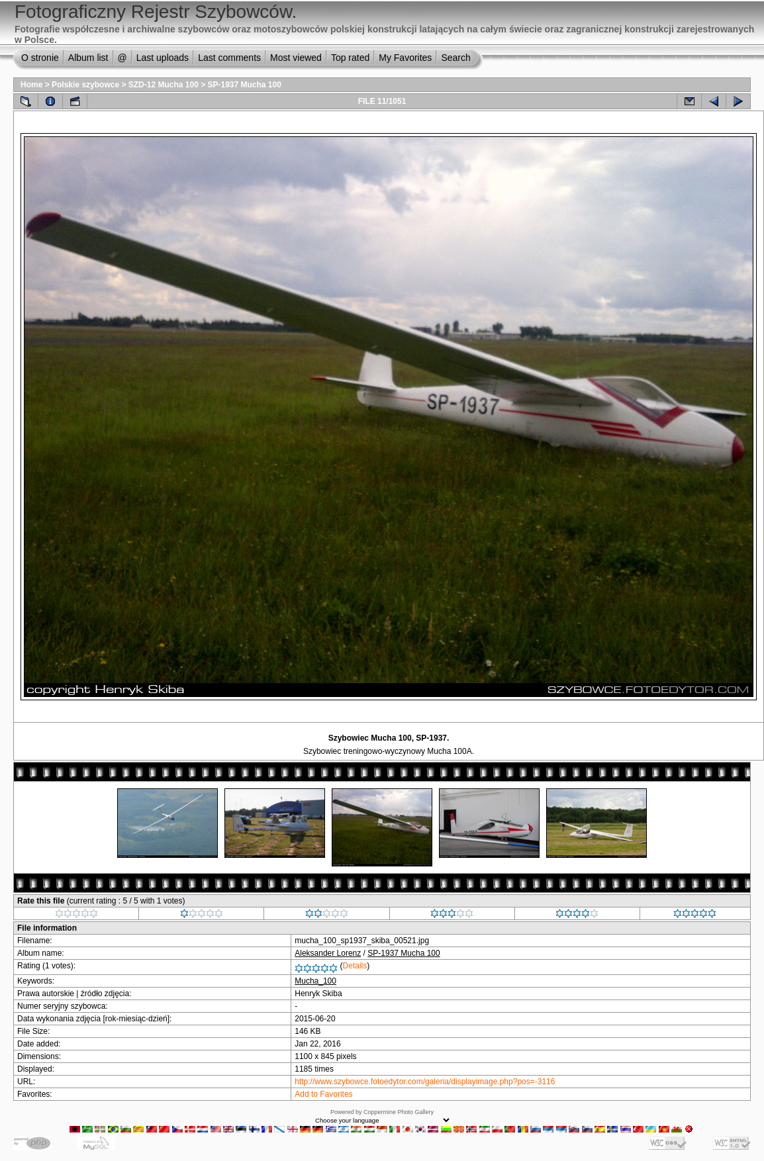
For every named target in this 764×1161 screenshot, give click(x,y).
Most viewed (296, 57)
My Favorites (405, 57)
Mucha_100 (315, 981)
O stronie (40, 57)
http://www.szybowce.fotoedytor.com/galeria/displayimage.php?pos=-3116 (425, 1081)
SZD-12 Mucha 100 (163, 84)
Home (31, 84)
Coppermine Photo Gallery (398, 1112)
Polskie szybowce (85, 84)
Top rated (350, 57)
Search (455, 57)
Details (355, 965)
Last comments (229, 57)
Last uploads (162, 57)
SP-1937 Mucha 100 (244, 84)
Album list (88, 57)
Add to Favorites (323, 1094)
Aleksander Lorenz (328, 953)
